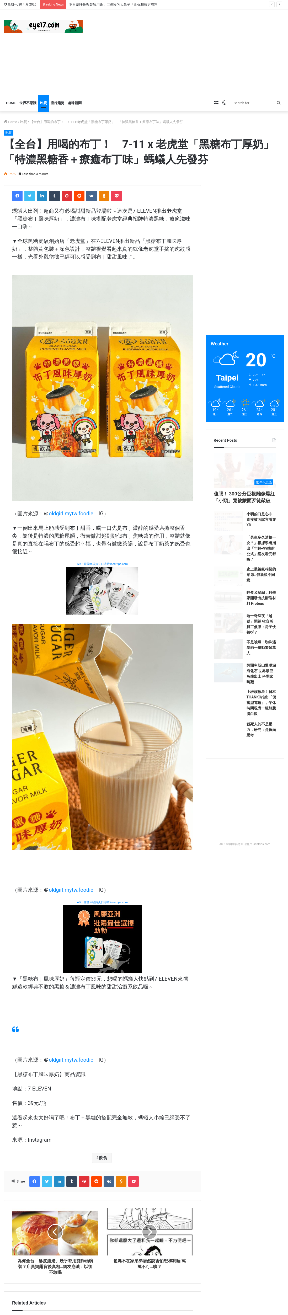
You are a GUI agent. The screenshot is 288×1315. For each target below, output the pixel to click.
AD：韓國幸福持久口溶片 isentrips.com (102, 564)
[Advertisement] (194, 51)
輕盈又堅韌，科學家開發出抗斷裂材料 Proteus (261, 644)
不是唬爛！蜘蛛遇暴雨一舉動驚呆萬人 (261, 709)
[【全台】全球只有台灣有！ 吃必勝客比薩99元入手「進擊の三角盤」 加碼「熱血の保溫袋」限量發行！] (39, 1191)
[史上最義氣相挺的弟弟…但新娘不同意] (228, 617)
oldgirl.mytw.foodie (71, 513)
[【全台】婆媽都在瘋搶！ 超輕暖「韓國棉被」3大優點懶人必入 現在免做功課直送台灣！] (39, 1107)
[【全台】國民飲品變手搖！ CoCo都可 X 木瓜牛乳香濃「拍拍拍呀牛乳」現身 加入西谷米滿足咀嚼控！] (102, 1191)
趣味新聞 (75, 103)
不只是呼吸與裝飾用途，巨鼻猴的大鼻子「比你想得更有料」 (115, 5)
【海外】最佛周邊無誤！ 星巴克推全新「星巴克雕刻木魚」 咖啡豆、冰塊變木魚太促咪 (163, 1061)
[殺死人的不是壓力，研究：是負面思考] (228, 813)
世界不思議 (27, 103)
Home (11, 103)
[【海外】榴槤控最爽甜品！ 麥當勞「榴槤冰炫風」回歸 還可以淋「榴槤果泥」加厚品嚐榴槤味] (165, 1191)
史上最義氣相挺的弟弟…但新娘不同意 (261, 611)
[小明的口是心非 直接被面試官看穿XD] (228, 552)
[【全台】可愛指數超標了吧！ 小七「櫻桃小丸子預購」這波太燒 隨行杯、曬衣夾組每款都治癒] (102, 1107)
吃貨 (43, 103)
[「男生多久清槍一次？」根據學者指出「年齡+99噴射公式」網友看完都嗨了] (228, 585)
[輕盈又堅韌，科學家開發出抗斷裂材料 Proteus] (228, 650)
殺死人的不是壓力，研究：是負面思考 (261, 806)
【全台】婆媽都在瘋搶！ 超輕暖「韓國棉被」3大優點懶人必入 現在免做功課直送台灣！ (40, 1145)
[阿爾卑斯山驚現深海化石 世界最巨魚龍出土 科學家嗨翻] (228, 748)
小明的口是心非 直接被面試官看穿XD (261, 546)
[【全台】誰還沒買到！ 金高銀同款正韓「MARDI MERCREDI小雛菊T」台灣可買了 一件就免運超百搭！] (102, 1023)
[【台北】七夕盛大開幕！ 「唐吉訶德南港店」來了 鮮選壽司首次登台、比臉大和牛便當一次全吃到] (165, 1107)
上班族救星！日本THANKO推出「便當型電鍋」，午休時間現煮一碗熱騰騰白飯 (261, 780)
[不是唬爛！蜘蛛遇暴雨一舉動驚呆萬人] (228, 715)
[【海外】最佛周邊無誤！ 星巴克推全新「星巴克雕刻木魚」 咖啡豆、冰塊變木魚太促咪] (165, 1023)
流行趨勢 (57, 103)
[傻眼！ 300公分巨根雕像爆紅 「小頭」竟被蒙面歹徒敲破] (245, 484)
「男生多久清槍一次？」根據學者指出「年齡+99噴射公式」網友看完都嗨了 (261, 584)
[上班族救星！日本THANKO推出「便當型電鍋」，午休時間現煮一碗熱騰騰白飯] (228, 780)
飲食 (103, 838)
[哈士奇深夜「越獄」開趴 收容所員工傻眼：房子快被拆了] (228, 683)
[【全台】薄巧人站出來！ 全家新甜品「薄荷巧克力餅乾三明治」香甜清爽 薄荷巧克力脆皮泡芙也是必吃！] (39, 1023)
